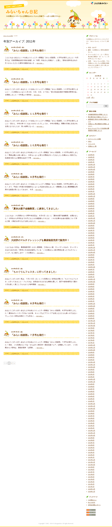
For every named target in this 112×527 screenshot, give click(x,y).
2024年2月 (91, 213)
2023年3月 (91, 240)
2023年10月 (91, 223)
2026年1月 (91, 162)
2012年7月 (91, 443)
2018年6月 (91, 313)
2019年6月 (91, 289)
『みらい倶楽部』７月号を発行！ (28, 335)
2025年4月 (91, 184)
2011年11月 (91, 462)
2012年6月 (91, 445)
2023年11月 (91, 220)
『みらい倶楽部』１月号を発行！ (28, 50)
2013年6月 (91, 418)
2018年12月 (91, 303)
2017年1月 (91, 343)
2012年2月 (91, 455)
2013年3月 (91, 425)
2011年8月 (91, 469)
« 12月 (88, 97)
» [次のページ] (14, 363)
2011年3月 (91, 482)
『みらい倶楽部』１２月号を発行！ (29, 82)
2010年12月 (91, 489)
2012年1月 (91, 457)
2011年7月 (91, 472)
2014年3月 (91, 399)
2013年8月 (91, 413)
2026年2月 (91, 159)
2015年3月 (91, 374)
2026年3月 (91, 157)
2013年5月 (91, 421)
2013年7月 (91, 416)
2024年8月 (91, 201)
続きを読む (40, 63)
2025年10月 (91, 169)
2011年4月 (91, 479)
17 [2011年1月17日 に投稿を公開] (91, 89)
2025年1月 (91, 191)
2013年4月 (91, 423)
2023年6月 (91, 233)
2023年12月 (91, 218)
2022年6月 (91, 262)
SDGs (89, 141)
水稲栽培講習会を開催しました (98, 114)
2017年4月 (91, 340)
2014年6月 (91, 391)
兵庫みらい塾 (92, 146)
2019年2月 (91, 299)
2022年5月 (91, 264)
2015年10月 (91, 367)
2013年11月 (91, 406)
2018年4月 (91, 318)
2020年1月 (91, 277)
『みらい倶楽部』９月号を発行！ (28, 177)
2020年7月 (91, 269)
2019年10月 (91, 281)
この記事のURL (14, 69)
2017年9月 (91, 328)
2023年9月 (91, 225)
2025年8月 (91, 174)
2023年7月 (91, 230)
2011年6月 (91, 474)
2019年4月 (91, 294)
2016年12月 (91, 345)
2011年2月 (91, 484)
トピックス (24, 69)
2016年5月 (91, 357)
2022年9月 (91, 255)
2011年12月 (91, 460)
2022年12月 (91, 247)
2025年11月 (91, 167)
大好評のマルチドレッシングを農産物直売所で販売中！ (40, 240)
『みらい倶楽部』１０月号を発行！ (29, 145)
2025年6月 (91, 179)
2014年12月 (91, 379)
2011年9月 (91, 467)
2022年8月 (91, 257)
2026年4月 (91, 155)
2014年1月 (91, 401)
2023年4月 (91, 238)
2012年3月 (91, 452)
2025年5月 (91, 181)
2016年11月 (91, 347)
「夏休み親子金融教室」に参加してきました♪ (35, 208)
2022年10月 (91, 252)
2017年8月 (91, 330)
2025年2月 (91, 189)
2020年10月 (91, 267)
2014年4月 (91, 396)
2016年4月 (91, 360)
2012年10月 (91, 435)
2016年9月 (91, 352)
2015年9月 (91, 369)
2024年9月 (91, 199)
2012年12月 (91, 430)
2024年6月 (91, 203)
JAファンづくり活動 (94, 139)
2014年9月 (91, 384)
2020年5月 (91, 272)
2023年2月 (91, 242)
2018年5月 (91, 316)
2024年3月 (91, 211)
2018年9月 (91, 308)
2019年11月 (91, 279)
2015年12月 (91, 362)
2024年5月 (91, 206)
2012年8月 (91, 440)
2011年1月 (91, 486)
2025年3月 (91, 186)
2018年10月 (91, 306)
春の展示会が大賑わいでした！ (98, 117)
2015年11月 (91, 364)
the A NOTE (91, 502)
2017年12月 (91, 321)
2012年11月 (91, 433)
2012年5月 (91, 447)
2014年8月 (91, 386)
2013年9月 (91, 411)
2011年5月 (91, 477)
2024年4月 (91, 208)
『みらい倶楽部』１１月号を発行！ (29, 113)
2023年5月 (91, 235)
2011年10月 (91, 465)
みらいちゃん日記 (21, 11)
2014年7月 (91, 389)
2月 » (92, 97)
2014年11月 (91, 382)
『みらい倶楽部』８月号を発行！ (28, 303)
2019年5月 (91, 291)
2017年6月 (91, 335)
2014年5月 (91, 394)
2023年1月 (91, 245)
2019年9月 (91, 284)
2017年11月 (91, 323)
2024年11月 (91, 196)
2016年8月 (91, 355)
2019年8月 (91, 286)
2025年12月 (91, 164)
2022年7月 (91, 260)
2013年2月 (91, 428)
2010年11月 (91, 491)
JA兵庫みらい (101, 2)
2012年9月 (91, 438)
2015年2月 (91, 377)
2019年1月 (91, 301)
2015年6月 (91, 372)
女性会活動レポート (94, 505)
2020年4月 (91, 274)
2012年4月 (91, 450)
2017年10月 (91, 325)
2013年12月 (91, 404)
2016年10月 (91, 350)
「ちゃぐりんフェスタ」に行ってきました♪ (34, 272)
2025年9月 (91, 172)
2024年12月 (91, 194)
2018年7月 (91, 311)
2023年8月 (91, 228)
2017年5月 (91, 338)
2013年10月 (91, 408)
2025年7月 (91, 177)
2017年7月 (91, 333)
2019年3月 (91, 296)
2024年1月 (91, 216)
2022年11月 (91, 250)
